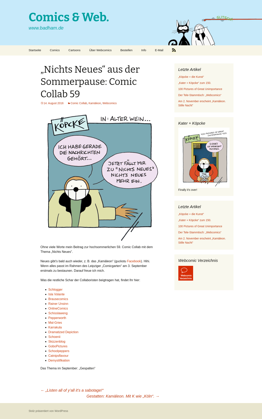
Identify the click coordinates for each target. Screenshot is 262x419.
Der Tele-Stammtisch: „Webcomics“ (199, 95)
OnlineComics (58, 308)
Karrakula (55, 327)
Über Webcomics (100, 50)
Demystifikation (59, 360)
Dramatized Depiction (63, 332)
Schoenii (54, 336)
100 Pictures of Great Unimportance (200, 89)
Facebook (134, 261)
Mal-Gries (55, 322)
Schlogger (55, 289)
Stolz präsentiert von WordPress (48, 411)
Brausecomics (58, 299)
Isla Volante (56, 294)
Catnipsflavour (58, 355)
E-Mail (159, 50)
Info (143, 50)
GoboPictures (58, 346)
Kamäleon (95, 103)
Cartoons (75, 50)
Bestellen (126, 50)
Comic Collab (79, 103)
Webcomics (110, 103)
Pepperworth (57, 318)
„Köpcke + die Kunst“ (191, 76)
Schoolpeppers (58, 351)
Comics (55, 50)
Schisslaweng (58, 313)
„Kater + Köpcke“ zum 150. (194, 82)
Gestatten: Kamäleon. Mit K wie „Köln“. (122, 396)
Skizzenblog (56, 341)
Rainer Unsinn (58, 303)
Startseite (35, 50)
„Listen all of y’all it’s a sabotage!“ (72, 390)
